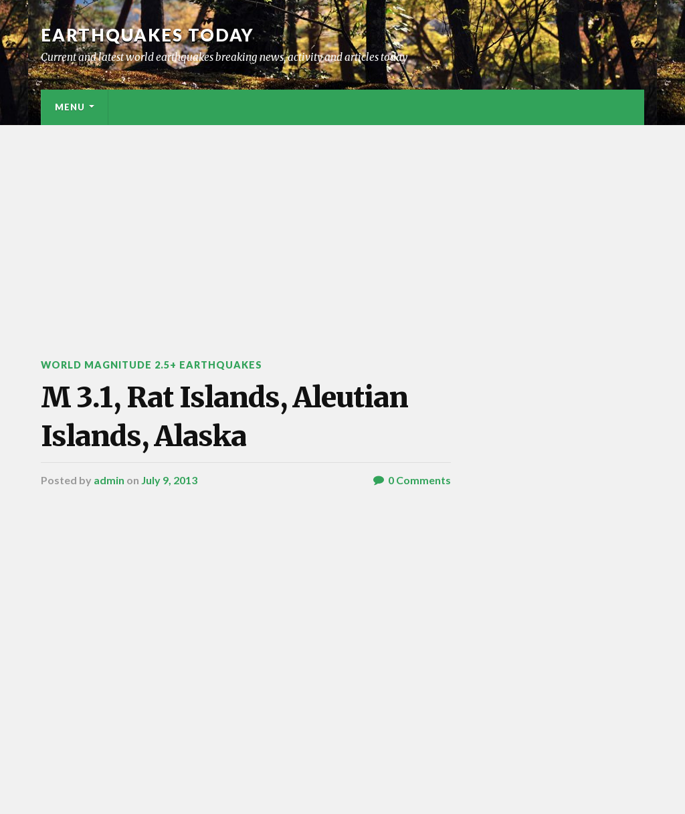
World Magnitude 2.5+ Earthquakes (151, 365)
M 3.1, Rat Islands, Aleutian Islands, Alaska (224, 416)
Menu (70, 107)
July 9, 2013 (169, 480)
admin (109, 480)
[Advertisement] (342, 225)
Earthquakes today (147, 35)
